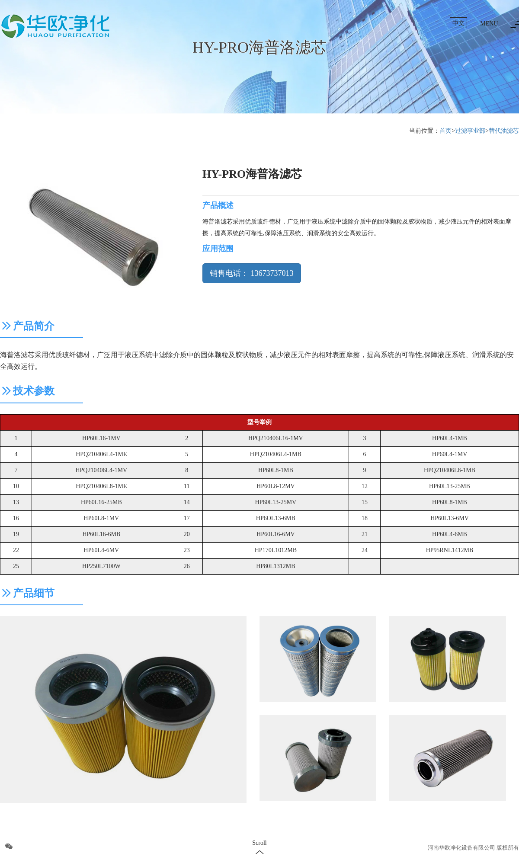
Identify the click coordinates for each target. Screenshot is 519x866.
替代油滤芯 (504, 131)
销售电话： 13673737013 (252, 273)
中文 (458, 23)
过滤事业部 (470, 131)
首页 (445, 131)
